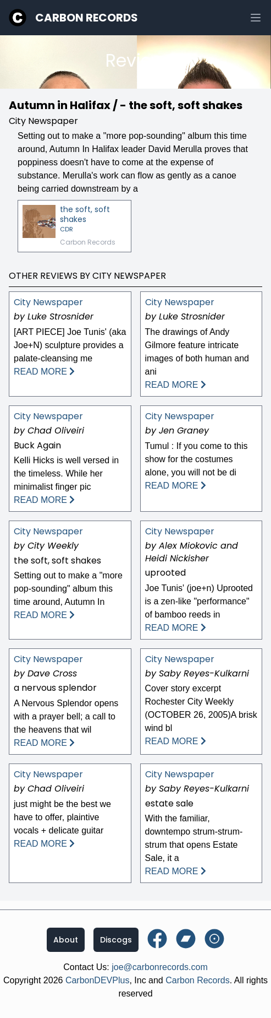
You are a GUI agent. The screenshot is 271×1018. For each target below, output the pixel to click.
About (65, 939)
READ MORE (44, 371)
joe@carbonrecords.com (160, 967)
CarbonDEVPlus (97, 980)
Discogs (116, 939)
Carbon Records (86, 17)
